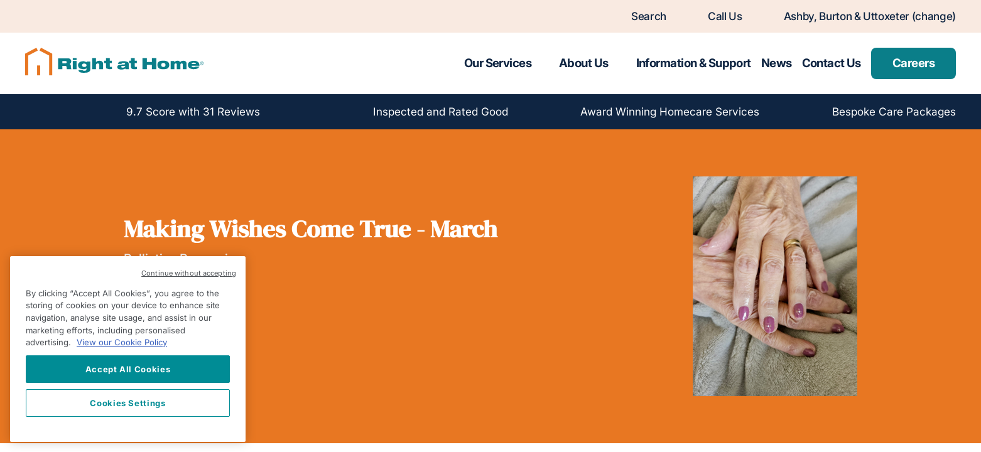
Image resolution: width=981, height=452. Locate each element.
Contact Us (831, 63)
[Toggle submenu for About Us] (620, 63)
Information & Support (693, 63)
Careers (913, 63)
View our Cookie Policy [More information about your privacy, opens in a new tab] (122, 342)
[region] (128, 349)
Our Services (497, 63)
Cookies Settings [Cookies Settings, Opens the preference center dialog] (128, 403)
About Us (584, 63)
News (776, 63)
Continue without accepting (188, 273)
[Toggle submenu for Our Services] (542, 63)
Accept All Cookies (128, 369)
